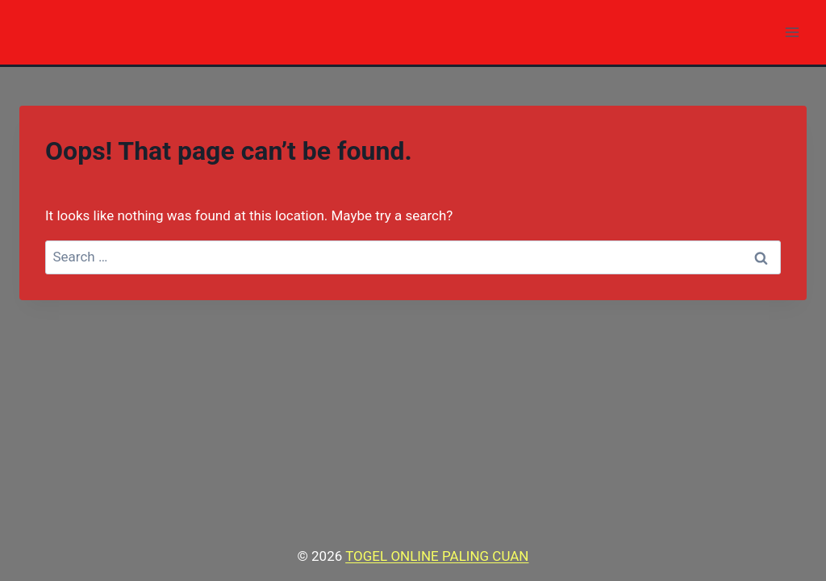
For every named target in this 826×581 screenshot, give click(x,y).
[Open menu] (792, 31)
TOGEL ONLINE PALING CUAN (436, 556)
